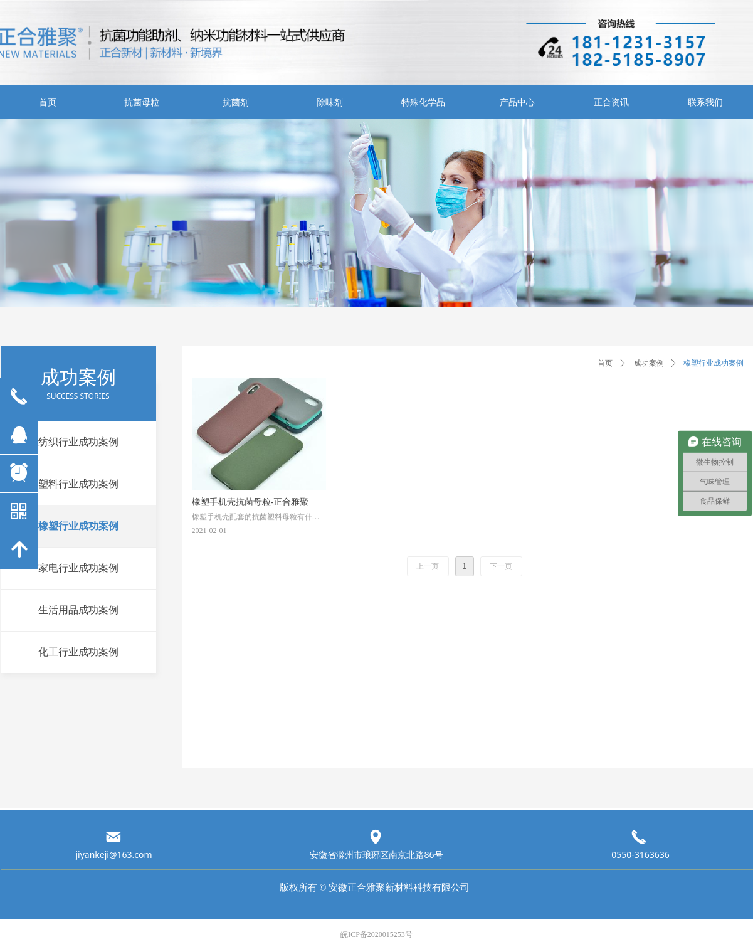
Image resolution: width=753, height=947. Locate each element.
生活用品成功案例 (78, 610)
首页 (605, 363)
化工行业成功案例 (78, 652)
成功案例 (649, 363)
